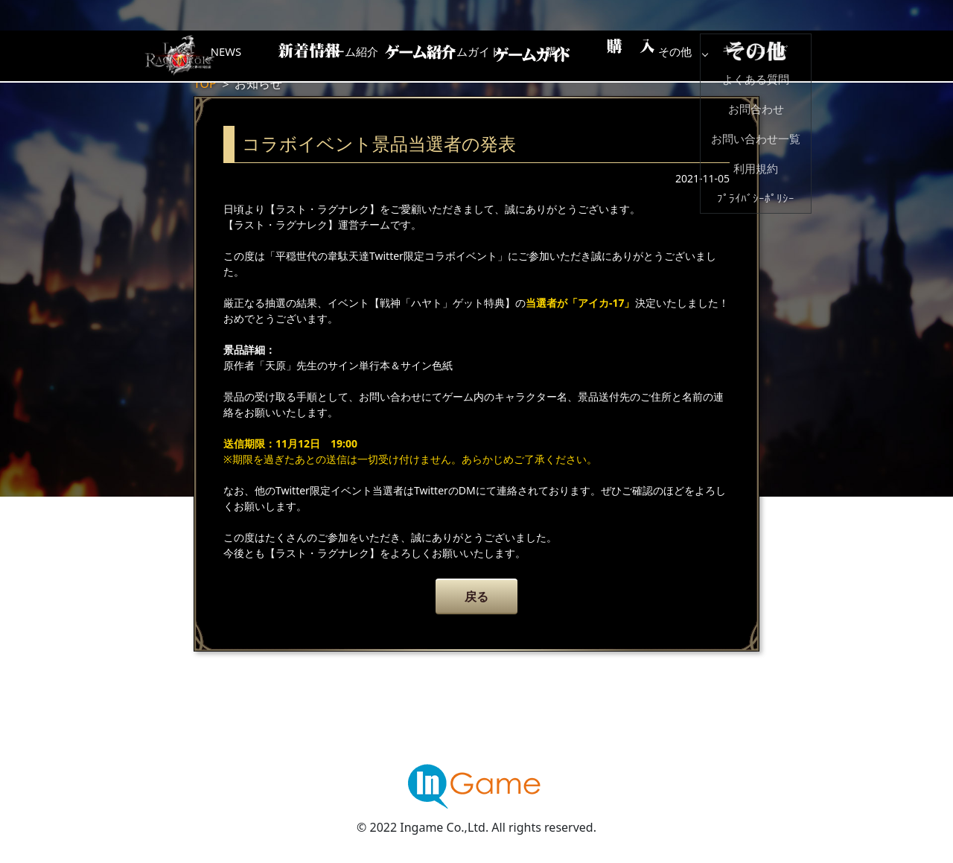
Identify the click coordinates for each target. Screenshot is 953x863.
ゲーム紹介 (413, 56)
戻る (476, 596)
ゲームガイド (532, 56)
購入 (651, 56)
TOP (205, 83)
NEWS (294, 56)
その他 (770, 56)
